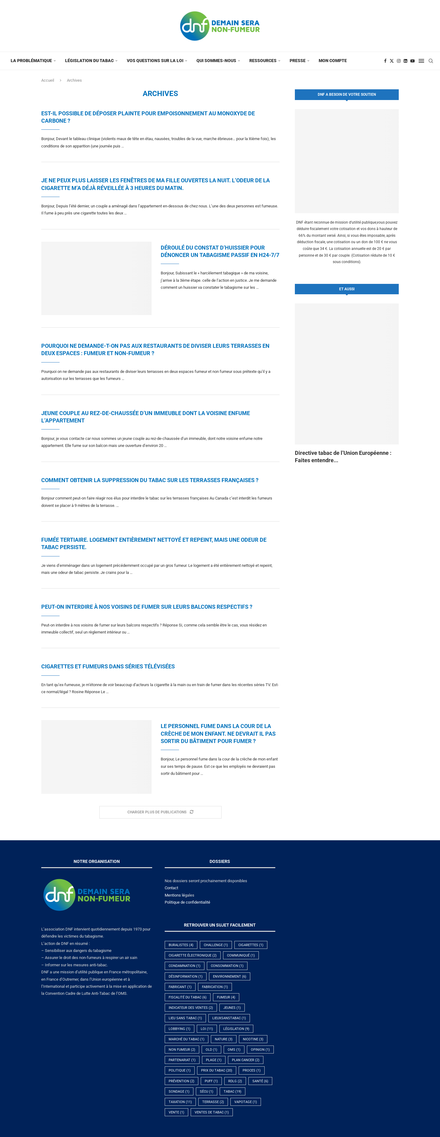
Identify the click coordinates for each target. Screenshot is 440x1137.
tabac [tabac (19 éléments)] (232, 1092)
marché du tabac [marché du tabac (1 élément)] (186, 1039)
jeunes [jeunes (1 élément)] (232, 1008)
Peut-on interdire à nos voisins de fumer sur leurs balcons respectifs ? (146, 607)
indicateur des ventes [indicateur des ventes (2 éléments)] (191, 1008)
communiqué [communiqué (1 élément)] (241, 955)
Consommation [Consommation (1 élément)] (227, 966)
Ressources (263, 60)
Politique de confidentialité (187, 902)
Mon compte (333, 60)
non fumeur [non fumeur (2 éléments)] (182, 1050)
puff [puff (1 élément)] (211, 1081)
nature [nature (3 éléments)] (224, 1039)
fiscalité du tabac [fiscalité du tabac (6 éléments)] (188, 997)
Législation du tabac (89, 60)
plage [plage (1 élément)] (214, 1060)
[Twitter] (392, 61)
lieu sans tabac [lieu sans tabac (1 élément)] (185, 1018)
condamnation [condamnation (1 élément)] (184, 966)
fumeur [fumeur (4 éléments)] (226, 997)
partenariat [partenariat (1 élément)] (182, 1060)
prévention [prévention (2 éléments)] (181, 1081)
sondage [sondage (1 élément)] (179, 1092)
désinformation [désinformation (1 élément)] (186, 977)
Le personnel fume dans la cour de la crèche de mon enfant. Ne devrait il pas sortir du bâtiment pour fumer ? (218, 733)
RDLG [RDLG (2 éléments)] (235, 1081)
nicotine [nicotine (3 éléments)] (253, 1039)
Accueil (47, 80)
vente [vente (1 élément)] (176, 1112)
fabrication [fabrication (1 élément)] (215, 987)
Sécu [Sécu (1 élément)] (206, 1092)
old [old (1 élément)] (211, 1050)
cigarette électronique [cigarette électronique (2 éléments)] (193, 955)
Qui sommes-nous (216, 60)
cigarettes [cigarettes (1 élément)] (250, 945)
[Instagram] (399, 61)
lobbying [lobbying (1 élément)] (179, 1029)
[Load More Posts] (160, 812)
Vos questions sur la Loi (155, 60)
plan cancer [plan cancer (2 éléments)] (245, 1060)
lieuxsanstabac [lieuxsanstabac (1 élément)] (229, 1018)
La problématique (31, 60)
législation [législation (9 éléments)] (236, 1029)
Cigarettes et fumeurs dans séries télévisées (108, 666)
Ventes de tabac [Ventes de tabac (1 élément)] (212, 1112)
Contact (171, 888)
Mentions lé (175, 895)
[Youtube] (412, 61)
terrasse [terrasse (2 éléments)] (213, 1102)
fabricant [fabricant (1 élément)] (180, 987)
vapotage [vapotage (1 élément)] (245, 1102)
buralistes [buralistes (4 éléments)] (181, 945)
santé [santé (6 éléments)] (260, 1081)
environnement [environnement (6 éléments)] (229, 977)
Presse (298, 60)
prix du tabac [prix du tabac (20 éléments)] (216, 1070)
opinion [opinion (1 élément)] (260, 1050)
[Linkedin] (405, 61)
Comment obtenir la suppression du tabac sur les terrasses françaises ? (149, 480)
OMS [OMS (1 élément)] (234, 1050)
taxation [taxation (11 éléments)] (180, 1102)
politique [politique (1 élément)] (180, 1070)
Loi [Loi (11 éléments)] (207, 1029)
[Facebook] (385, 61)
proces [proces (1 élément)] (252, 1070)
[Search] (431, 61)
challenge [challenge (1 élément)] (216, 945)
